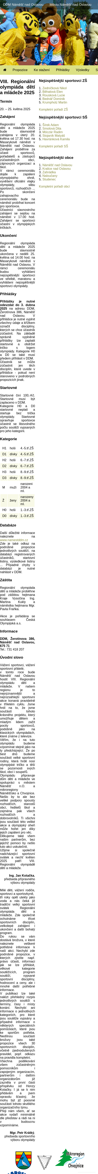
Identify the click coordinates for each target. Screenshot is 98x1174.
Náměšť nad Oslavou (57, 165)
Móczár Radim (52, 132)
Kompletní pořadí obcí (54, 186)
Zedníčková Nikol (54, 88)
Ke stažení (42, 70)
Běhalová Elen (52, 91)
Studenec (49, 179)
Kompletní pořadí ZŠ (53, 109)
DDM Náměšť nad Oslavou (23, 5)
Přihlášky (63, 70)
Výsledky (82, 70)
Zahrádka (49, 172)
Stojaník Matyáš (53, 135)
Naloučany (49, 175)
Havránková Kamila (56, 139)
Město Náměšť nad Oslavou (70, 5)
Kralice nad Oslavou (56, 168)
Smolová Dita (51, 128)
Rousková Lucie (53, 95)
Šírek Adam (50, 125)
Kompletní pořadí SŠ (53, 146)
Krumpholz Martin (54, 102)
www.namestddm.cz (14, 540)
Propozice (20, 70)
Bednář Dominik (53, 99)
